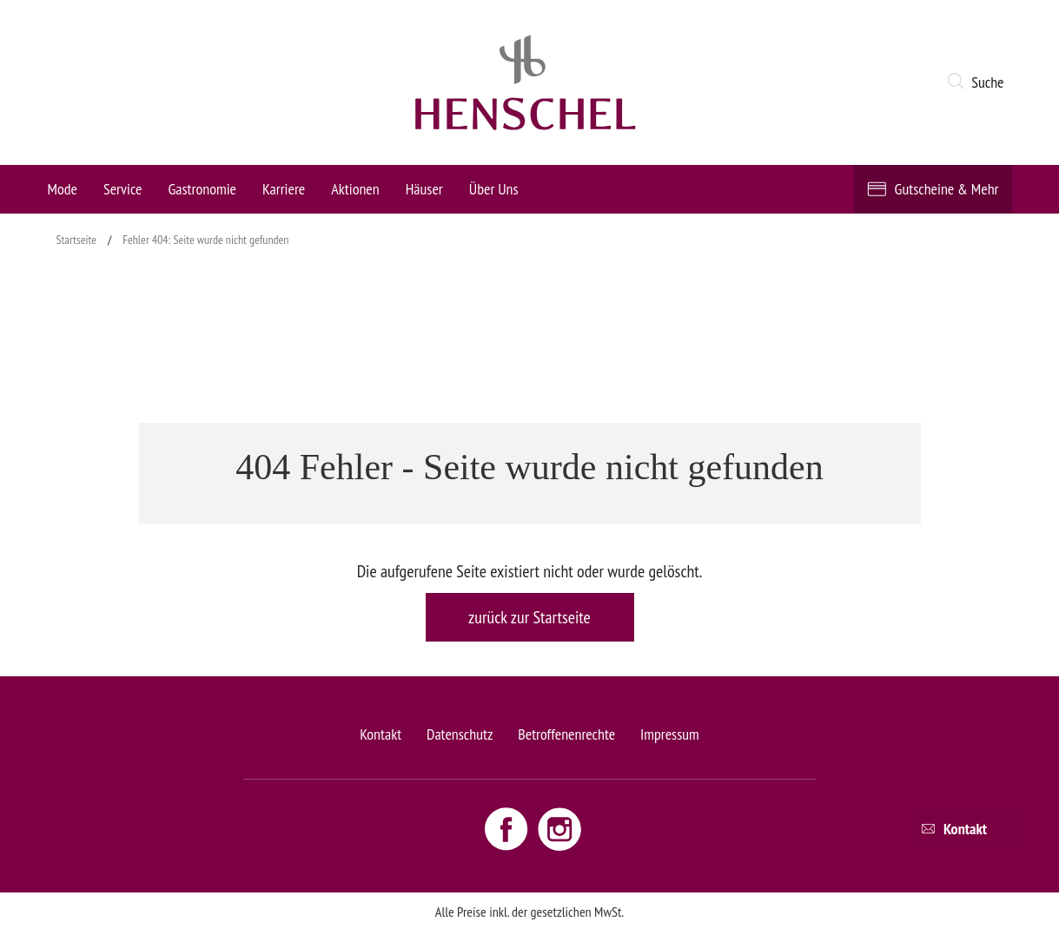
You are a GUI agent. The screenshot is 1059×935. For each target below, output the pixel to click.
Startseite (76, 239)
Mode (62, 189)
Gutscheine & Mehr (947, 189)
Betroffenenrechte (566, 734)
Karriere (283, 189)
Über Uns (494, 189)
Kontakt (380, 734)
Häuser (424, 189)
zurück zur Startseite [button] (529, 617)
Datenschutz (460, 734)
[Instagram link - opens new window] (559, 828)
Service (122, 189)
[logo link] (525, 82)
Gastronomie (202, 189)
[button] (978, 82)
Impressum (669, 734)
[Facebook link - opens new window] (508, 828)
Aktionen (355, 189)
